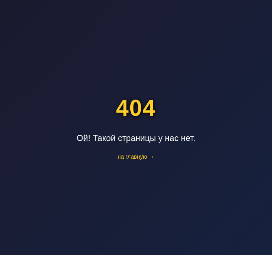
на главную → (136, 157)
